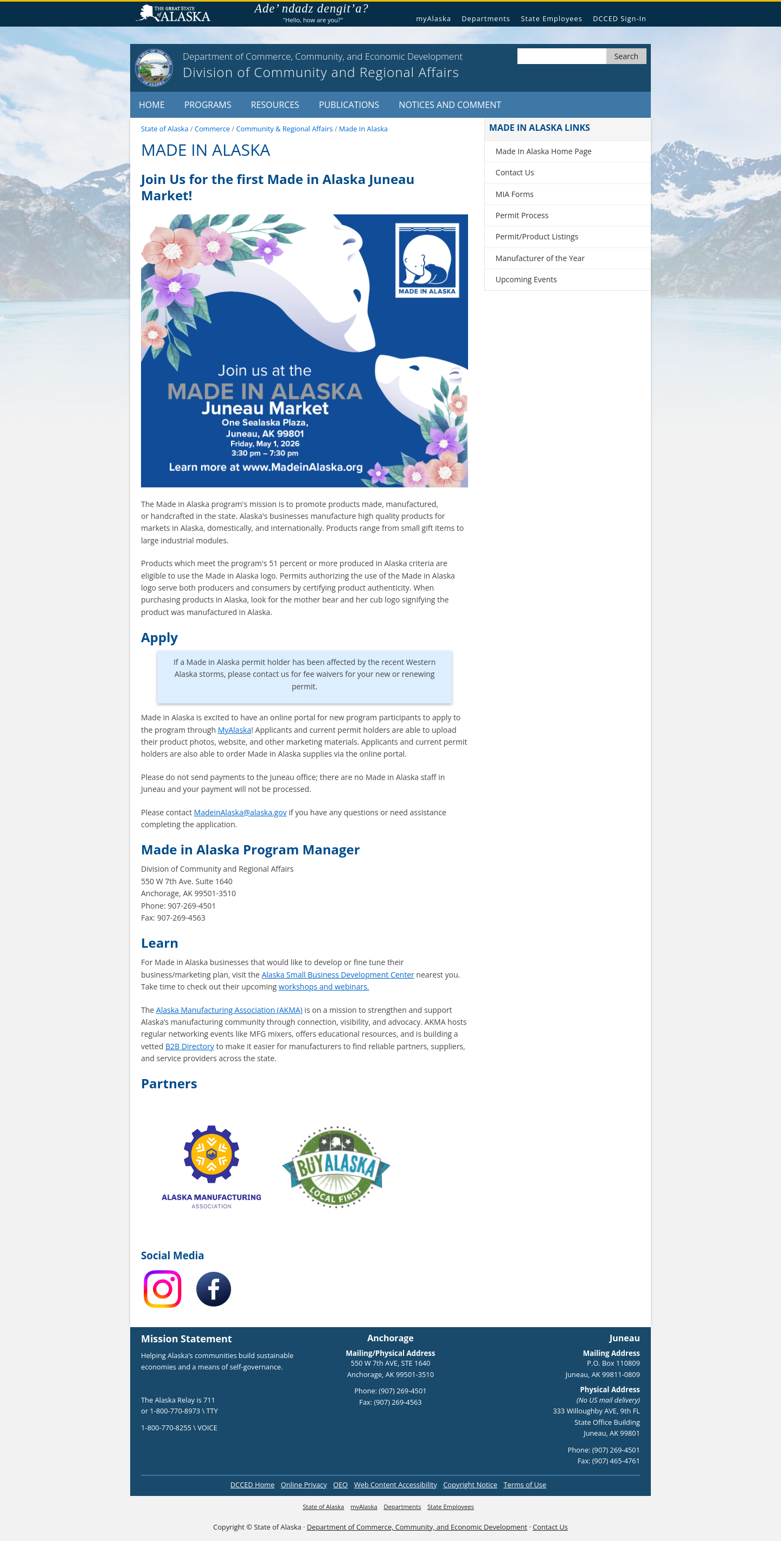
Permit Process (522, 215)
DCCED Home (252, 1484)
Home (152, 105)
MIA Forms (515, 194)
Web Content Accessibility (395, 1484)
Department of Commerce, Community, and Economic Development (417, 1527)
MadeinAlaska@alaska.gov (240, 812)
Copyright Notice (470, 1484)
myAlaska (433, 18)
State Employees (551, 18)
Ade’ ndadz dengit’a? (316, 8)
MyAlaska (235, 730)
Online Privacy (304, 1484)
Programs (208, 105)
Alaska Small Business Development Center (337, 974)
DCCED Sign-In (619, 18)
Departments (486, 18)
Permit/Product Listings (537, 236)
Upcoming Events (526, 279)
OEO (340, 1484)
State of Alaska (177, 14)
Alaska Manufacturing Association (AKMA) (229, 1010)
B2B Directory (189, 1046)
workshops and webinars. (324, 986)
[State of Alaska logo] (154, 67)
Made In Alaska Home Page (544, 151)
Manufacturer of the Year (540, 258)
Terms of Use (524, 1484)
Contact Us (515, 172)
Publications (349, 105)
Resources (275, 105)
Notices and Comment (450, 105)
